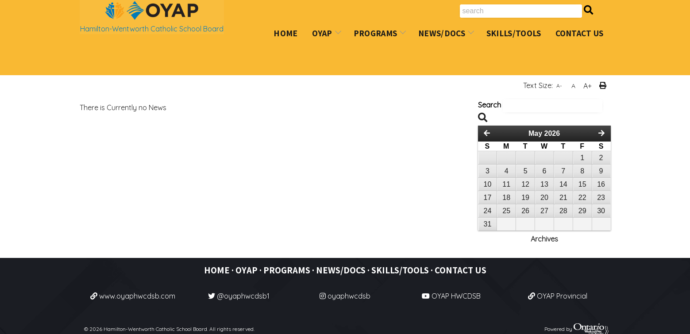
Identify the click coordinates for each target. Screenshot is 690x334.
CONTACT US (460, 270)
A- (559, 85)
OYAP (246, 270)
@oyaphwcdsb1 (239, 296)
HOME (217, 270)
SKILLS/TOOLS (400, 270)
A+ (587, 85)
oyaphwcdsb (345, 296)
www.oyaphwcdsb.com (132, 296)
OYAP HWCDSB (451, 296)
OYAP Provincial (557, 296)
